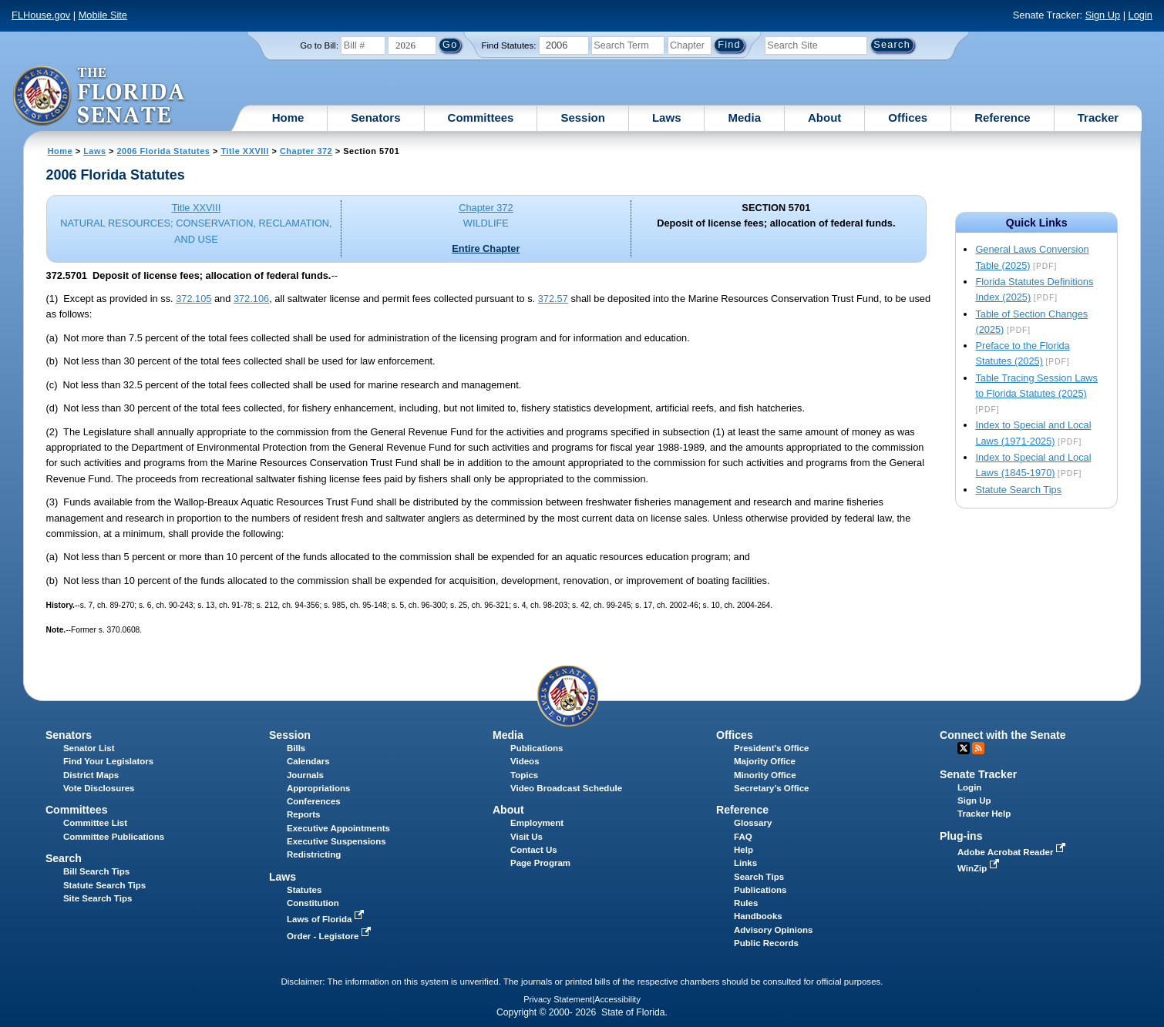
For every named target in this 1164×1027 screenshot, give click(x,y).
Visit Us (526, 836)
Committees (481, 117)
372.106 (251, 298)
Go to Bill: (319, 45)
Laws (666, 117)
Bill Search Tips (96, 871)
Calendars (308, 761)
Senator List (89, 748)
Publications (536, 748)
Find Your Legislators (108, 761)
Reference (1002, 117)
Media (744, 117)
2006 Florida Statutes (163, 151)
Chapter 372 (306, 151)
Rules (746, 903)
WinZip (979, 868)
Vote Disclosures (99, 788)
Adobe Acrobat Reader (1012, 852)
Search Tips (759, 876)
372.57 (553, 298)
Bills (296, 748)
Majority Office (765, 761)
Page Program (540, 863)
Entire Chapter (486, 248)
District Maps (91, 775)
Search (63, 858)
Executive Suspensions (336, 841)
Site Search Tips (97, 898)
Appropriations (319, 788)
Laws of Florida (327, 919)
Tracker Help (984, 813)
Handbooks (758, 916)
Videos (525, 761)
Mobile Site (103, 15)
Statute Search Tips (1018, 489)
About (824, 117)
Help (743, 849)
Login (1140, 15)
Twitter (963, 748)
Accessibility (617, 999)
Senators (375, 117)
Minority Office (765, 775)
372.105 (193, 298)
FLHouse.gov (41, 15)
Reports (304, 814)
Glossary (753, 822)
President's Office (771, 748)
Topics (524, 775)
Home (288, 117)
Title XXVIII (244, 151)
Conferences (314, 801)
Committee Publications (113, 836)
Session (582, 117)
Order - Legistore (330, 936)
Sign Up (1103, 15)
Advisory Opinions (773, 930)
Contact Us (533, 849)
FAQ (743, 836)
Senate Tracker (978, 774)
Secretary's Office (771, 788)
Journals (305, 775)
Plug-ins (961, 836)
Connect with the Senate (1002, 735)
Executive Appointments (338, 828)
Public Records (766, 943)
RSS (978, 748)
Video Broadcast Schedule (566, 788)
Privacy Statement (557, 999)
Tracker (1098, 117)
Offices (907, 117)
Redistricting (314, 854)
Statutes (304, 889)
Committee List (95, 822)
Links (745, 863)
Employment (536, 822)
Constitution (313, 903)
